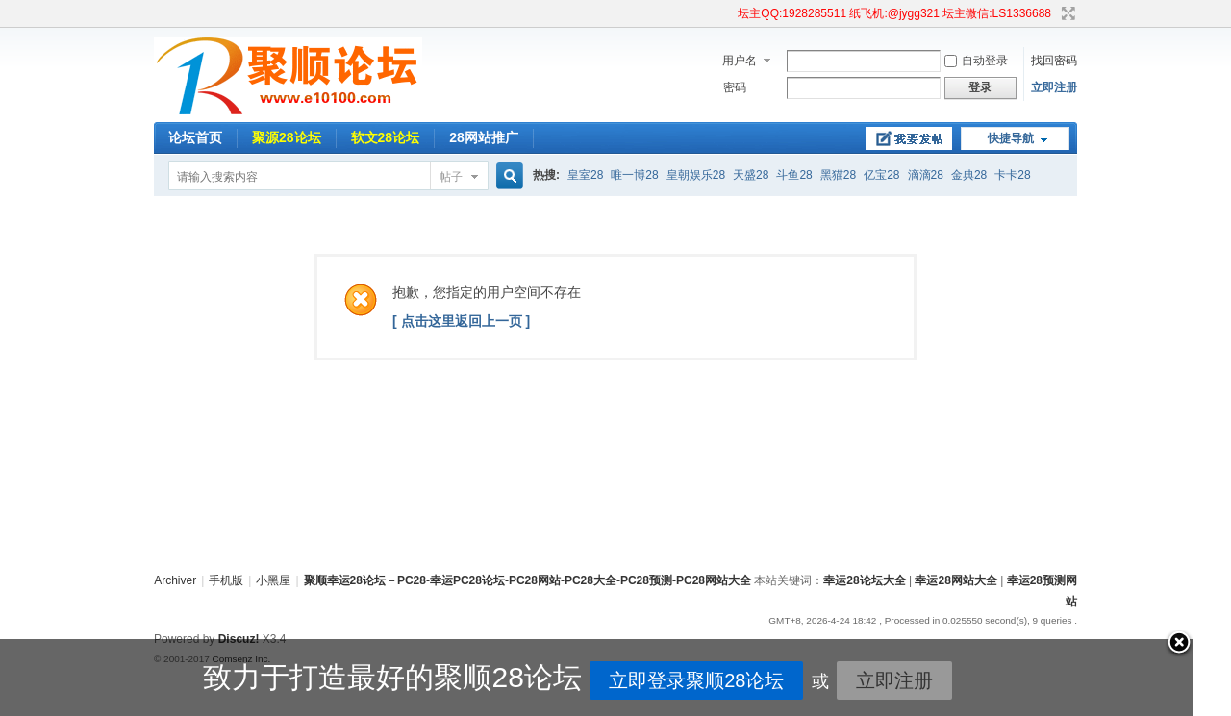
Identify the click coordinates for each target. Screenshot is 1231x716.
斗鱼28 (794, 175)
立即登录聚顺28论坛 (602, 680)
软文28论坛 (385, 137)
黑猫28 (838, 175)
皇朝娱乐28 (695, 175)
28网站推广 (483, 137)
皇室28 (585, 175)
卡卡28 (1012, 175)
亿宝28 (881, 175)
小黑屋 (273, 580)
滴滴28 (925, 175)
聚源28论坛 (286, 137)
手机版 (226, 580)
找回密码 (1054, 60)
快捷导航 (1011, 138)
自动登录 (976, 60)
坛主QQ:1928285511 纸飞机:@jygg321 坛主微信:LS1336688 (894, 13)
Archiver (175, 580)
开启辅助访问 (729, 13)
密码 (734, 87)
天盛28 (750, 175)
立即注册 (1054, 87)
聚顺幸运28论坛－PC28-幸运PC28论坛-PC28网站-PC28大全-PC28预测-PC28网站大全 (527, 580)
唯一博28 (634, 175)
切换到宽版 (1066, 13)
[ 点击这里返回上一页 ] (461, 321)
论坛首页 (195, 137)
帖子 (451, 177)
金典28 (969, 175)
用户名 (739, 60)
